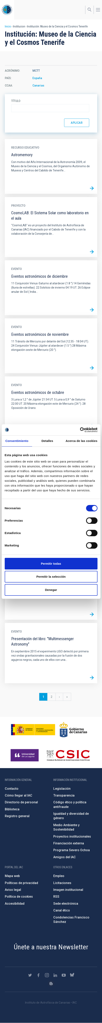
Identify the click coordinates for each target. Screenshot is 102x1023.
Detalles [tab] (47, 441)
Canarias (38, 85)
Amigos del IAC (64, 857)
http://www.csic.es (68, 755)
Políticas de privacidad (21, 883)
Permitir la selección (51, 576)
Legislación (62, 789)
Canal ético (61, 910)
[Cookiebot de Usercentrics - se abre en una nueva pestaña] (79, 430)
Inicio (8, 26)
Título (15, 101)
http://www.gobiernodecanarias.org (73, 730)
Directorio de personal (21, 802)
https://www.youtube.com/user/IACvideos (64, 975)
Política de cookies (19, 896)
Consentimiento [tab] (16, 441)
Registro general (17, 816)
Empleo (58, 876)
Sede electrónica (65, 903)
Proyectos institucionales (72, 836)
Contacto (11, 789)
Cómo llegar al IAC (18, 795)
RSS (56, 896)
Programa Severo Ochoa (71, 850)
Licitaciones (62, 883)
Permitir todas (51, 563)
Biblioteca (12, 809)
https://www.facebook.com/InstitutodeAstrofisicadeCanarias (38, 975)
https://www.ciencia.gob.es (33, 729)
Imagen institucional (68, 890)
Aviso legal (13, 890)
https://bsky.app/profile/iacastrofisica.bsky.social (72, 975)
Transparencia (64, 795)
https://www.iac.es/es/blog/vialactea (51, 983)
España (37, 78)
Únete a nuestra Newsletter (51, 947)
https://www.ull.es (25, 755)
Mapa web (12, 876)
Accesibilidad (14, 903)
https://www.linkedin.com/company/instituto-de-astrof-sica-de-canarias (55, 975)
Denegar (51, 589)
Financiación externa (68, 843)
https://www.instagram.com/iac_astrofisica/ (47, 975)
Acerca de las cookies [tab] (81, 441)
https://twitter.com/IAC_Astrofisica (30, 975)
